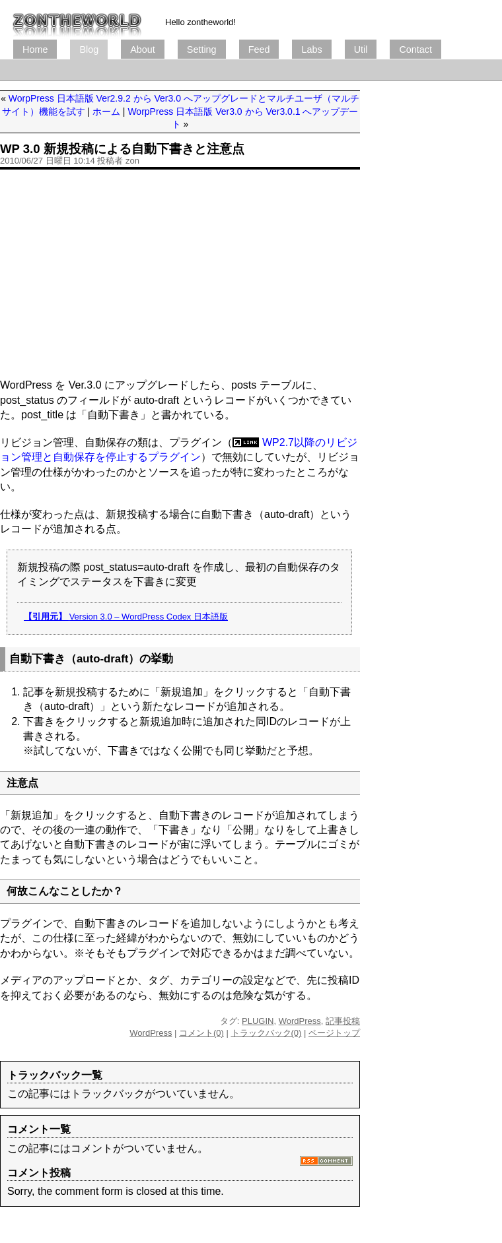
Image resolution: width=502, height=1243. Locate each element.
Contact (415, 49)
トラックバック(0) (266, 1033)
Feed (259, 49)
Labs (311, 49)
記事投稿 (343, 1021)
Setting (202, 49)
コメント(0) (201, 1033)
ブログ (77, 20)
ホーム (106, 111)
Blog (88, 49)
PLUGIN (257, 1021)
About (142, 49)
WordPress (300, 1021)
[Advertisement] (180, 272)
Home (35, 49)
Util (361, 49)
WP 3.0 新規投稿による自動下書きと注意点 (122, 149)
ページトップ (334, 1033)
